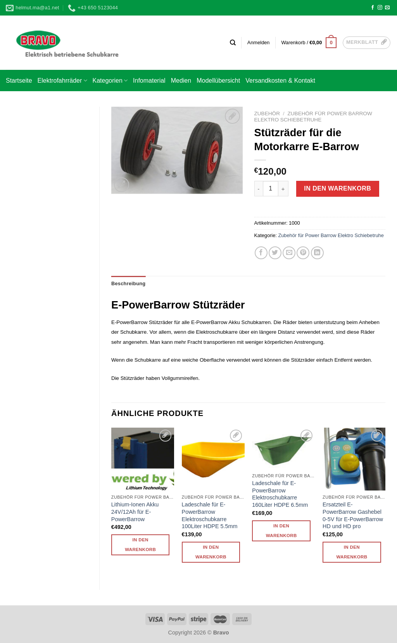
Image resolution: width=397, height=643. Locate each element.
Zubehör (267, 113)
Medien (181, 80)
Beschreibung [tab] (128, 283)
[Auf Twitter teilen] (275, 252)
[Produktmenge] (270, 188)
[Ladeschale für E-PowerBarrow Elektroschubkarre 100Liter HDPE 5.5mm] (213, 459)
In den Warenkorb (337, 188)
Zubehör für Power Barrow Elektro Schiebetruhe (313, 117)
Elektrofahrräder (62, 80)
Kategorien (110, 80)
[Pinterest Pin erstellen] (303, 252)
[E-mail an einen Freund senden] (289, 252)
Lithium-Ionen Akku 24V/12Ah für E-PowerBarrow (135, 511)
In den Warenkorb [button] (140, 544)
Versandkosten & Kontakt (280, 80)
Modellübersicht (218, 80)
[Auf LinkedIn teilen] (317, 252)
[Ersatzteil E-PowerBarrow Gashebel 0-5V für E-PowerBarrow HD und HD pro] (354, 459)
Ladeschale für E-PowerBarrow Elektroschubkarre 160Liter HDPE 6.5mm (280, 494)
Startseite (19, 80)
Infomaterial (149, 80)
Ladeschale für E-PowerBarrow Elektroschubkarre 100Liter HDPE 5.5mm (210, 515)
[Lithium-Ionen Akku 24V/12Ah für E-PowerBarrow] (142, 459)
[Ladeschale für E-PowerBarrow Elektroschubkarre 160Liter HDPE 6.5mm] (283, 448)
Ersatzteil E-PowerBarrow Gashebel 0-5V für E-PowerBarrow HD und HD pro (353, 515)
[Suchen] (233, 42)
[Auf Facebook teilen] (261, 252)
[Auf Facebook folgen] (372, 7)
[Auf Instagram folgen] (380, 7)
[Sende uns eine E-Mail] (387, 7)
